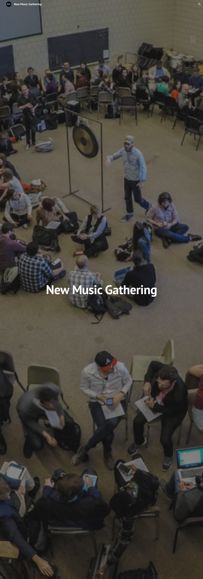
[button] (199, 4)
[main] (101, 289)
